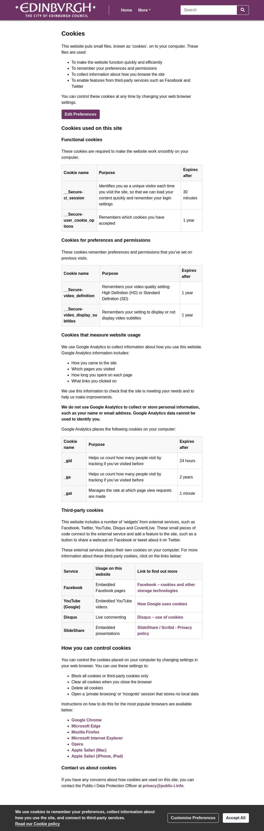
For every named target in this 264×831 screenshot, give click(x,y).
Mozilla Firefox (85, 732)
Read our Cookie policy (37, 824)
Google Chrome (87, 720)
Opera (77, 744)
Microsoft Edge (86, 726)
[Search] (209, 10)
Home (126, 10)
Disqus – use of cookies (160, 617)
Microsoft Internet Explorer (97, 738)
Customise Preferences (193, 818)
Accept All (236, 818)
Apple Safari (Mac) (89, 750)
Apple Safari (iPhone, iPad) (97, 756)
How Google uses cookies (162, 604)
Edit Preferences (80, 114)
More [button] (144, 9)
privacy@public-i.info (163, 786)
